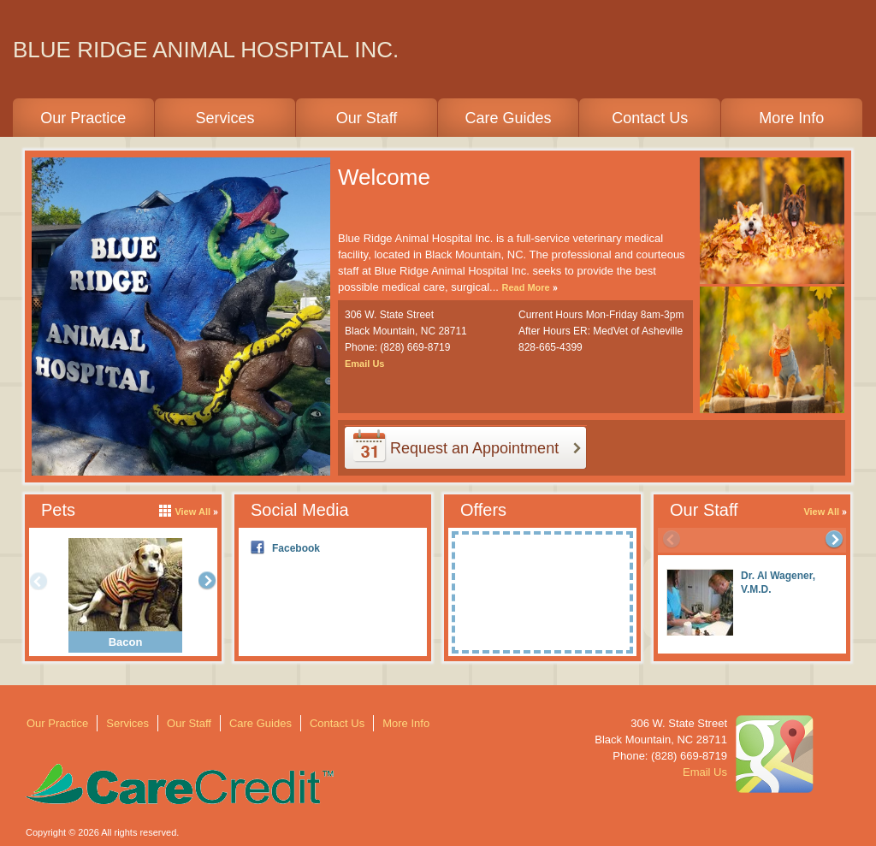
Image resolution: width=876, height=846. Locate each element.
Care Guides (508, 118)
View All (821, 511)
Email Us (364, 363)
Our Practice (83, 118)
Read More (525, 287)
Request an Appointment (474, 448)
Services (224, 118)
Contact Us (650, 118)
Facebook (296, 548)
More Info (791, 118)
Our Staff (367, 118)
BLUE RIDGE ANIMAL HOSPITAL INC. (206, 49)
